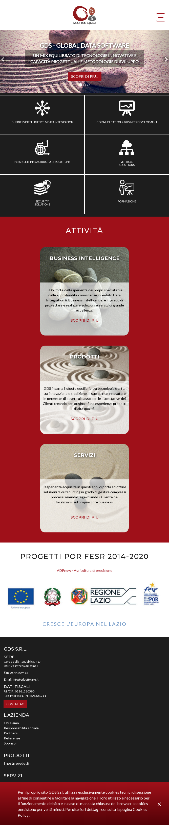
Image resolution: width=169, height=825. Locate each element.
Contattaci (15, 704)
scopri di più (84, 320)
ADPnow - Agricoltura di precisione (84, 570)
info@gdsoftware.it (25, 679)
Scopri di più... (84, 76)
